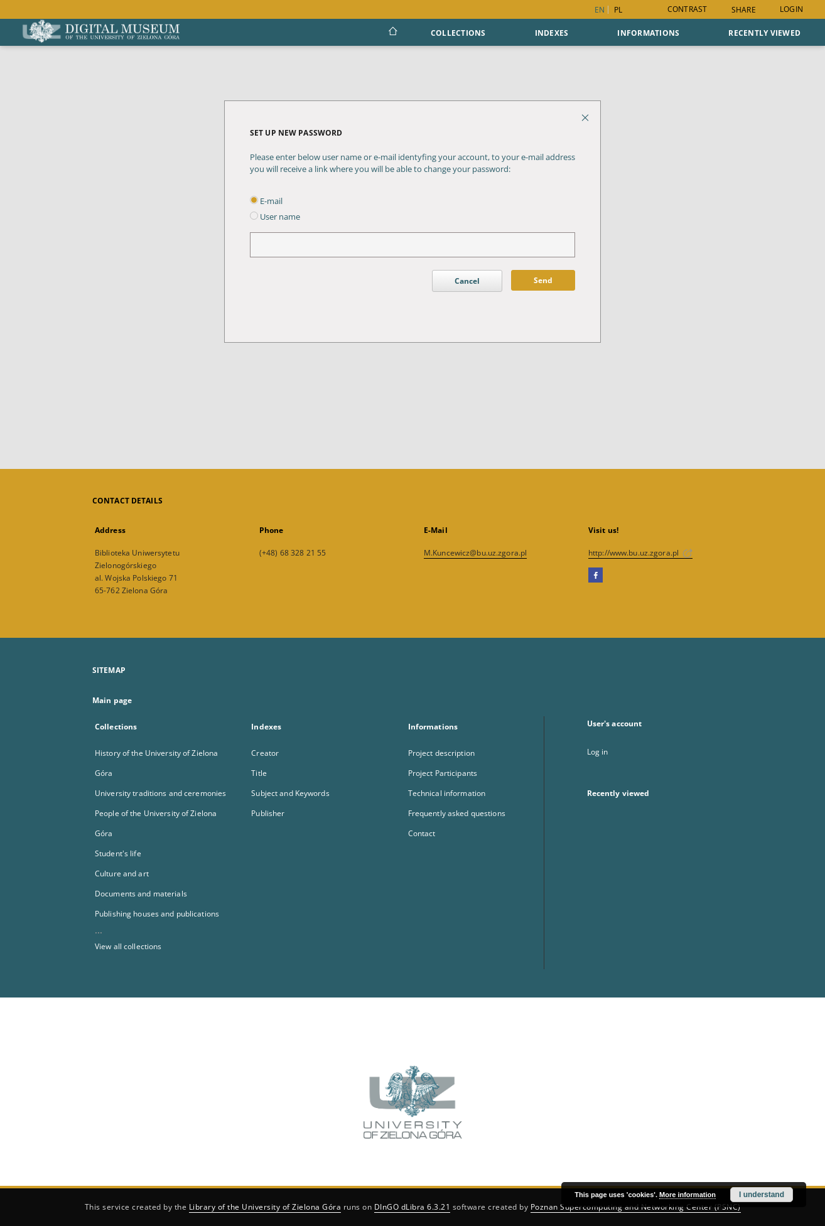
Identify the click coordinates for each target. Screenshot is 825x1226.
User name (275, 217)
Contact (422, 833)
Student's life (118, 853)
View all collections (128, 946)
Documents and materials (141, 893)
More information (687, 1194)
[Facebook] (595, 575)
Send (543, 280)
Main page (112, 700)
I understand (761, 1194)
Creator (265, 753)
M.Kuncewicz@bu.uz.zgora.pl (475, 552)
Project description (441, 753)
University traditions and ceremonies (160, 793)
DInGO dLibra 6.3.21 (412, 1207)
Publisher (267, 813)
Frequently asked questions (456, 813)
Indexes (552, 33)
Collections (458, 33)
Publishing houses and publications (157, 913)
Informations (648, 33)
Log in (597, 751)
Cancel (467, 281)
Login (791, 9)
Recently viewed (764, 33)
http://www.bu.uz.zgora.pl (640, 552)
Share (743, 10)
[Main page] (392, 32)
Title (259, 773)
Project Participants (442, 773)
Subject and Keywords (290, 793)
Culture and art (122, 873)
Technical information (447, 793)
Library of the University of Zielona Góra (265, 1207)
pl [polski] (618, 10)
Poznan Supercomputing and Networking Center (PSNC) (636, 1207)
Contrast (687, 9)
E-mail (266, 201)
